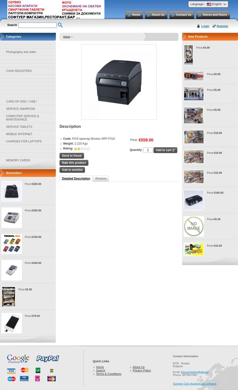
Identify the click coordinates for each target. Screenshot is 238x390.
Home (136, 15)
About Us (158, 15)
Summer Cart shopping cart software (194, 383)
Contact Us (183, 15)
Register (222, 26)
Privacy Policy (142, 370)
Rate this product (74, 163)
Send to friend (72, 155)
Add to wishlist (72, 170)
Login (205, 26)
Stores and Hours (215, 15)
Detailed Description (76, 178)
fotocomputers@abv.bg (195, 372)
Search (100, 370)
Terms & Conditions (108, 374)
